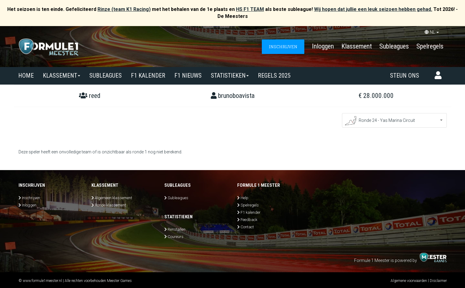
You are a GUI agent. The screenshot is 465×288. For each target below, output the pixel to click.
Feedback (249, 219)
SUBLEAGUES (105, 75)
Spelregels (429, 46)
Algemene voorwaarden (409, 281)
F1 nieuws (188, 75)
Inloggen (323, 46)
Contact (247, 227)
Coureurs (175, 236)
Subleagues (394, 46)
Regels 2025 (274, 75)
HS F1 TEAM (250, 9)
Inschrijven (31, 198)
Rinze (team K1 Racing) (124, 9)
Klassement (356, 46)
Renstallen (177, 229)
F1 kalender (148, 75)
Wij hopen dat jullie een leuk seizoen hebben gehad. (373, 9)
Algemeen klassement (113, 198)
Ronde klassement (110, 205)
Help (244, 198)
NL (432, 32)
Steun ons (404, 75)
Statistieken (230, 75)
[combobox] (394, 120)
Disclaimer (438, 281)
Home (26, 75)
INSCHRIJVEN (283, 46)
